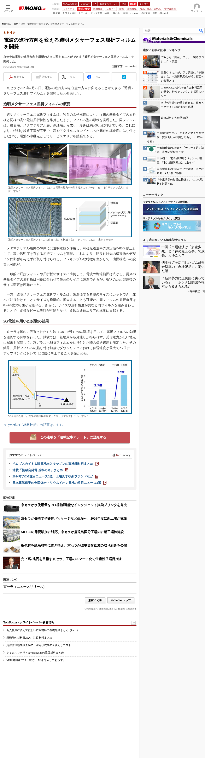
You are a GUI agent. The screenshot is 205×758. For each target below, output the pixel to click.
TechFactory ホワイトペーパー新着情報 (28, 622)
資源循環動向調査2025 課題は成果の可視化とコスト (38, 645)
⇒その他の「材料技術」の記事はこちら (33, 425)
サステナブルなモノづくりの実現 (161, 218)
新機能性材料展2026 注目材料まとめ (29, 637)
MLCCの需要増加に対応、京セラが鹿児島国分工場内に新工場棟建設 (72, 532)
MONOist (6, 24)
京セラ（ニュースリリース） (24, 587)
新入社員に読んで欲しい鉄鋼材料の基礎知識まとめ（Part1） (42, 630)
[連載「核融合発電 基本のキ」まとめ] (40, 470)
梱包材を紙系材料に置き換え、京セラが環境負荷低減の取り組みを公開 (74, 545)
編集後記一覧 (197, 291)
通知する (47, 76)
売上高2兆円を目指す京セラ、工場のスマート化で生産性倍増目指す (71, 559)
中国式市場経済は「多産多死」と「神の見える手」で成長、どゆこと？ (183, 251)
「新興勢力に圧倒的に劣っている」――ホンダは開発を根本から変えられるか (183, 282)
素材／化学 (19, 24)
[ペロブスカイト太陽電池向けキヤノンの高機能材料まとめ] (55, 463)
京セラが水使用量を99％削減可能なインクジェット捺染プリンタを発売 (74, 505)
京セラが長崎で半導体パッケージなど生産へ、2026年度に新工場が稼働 (74, 518)
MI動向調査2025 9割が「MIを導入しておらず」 (35, 660)
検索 (201, 30)
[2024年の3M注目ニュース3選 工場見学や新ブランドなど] (55, 476)
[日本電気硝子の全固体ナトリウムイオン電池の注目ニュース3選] (59, 482)
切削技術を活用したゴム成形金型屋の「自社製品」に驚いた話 (183, 267)
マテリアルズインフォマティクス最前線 (165, 201)
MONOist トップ (121, 600)
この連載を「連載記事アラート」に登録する (73, 437)
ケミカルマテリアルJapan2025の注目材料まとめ (35, 652)
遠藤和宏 (118, 66)
